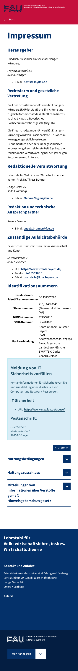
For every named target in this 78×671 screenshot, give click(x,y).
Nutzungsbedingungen (25, 459)
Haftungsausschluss (23, 472)
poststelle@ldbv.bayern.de (41, 277)
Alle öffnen (62, 448)
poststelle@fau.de (35, 82)
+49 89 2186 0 (34, 273)
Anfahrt (8, 596)
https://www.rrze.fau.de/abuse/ (44, 409)
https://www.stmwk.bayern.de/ (41, 269)
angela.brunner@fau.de (39, 229)
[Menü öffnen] (72, 9)
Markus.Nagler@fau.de (38, 198)
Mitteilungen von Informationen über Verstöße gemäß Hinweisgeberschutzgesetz (31, 493)
